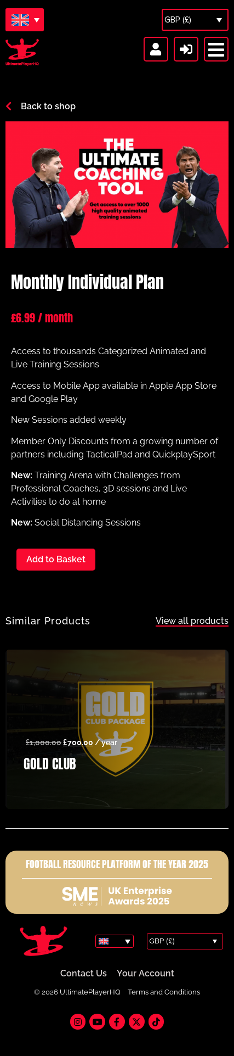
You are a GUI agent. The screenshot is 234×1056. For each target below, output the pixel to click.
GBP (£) (177, 19)
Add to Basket (55, 559)
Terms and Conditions (164, 992)
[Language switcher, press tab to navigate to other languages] (25, 19)
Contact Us (83, 973)
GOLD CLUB (50, 764)
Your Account (145, 973)
